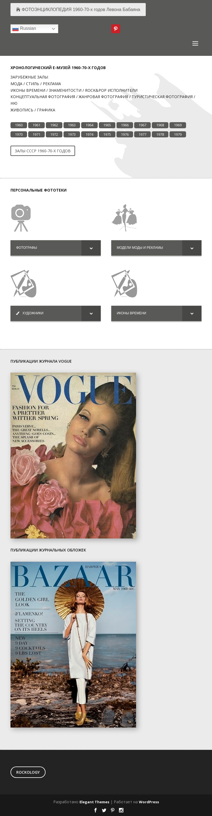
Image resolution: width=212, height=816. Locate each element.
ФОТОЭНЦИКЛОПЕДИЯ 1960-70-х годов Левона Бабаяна (81, 9)
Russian (24, 28)
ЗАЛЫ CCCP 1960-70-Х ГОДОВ (43, 150)
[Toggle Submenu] (91, 248)
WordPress (149, 801)
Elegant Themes (94, 801)
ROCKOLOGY (28, 772)
